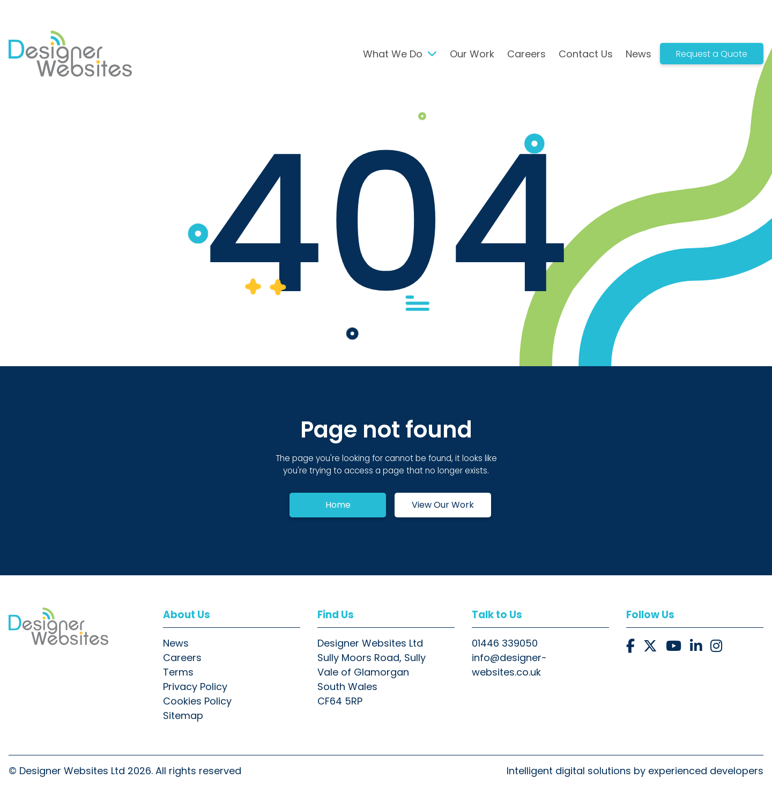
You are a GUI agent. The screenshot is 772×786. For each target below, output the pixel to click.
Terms (178, 672)
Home (338, 505)
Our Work (472, 54)
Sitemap (183, 715)
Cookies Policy (197, 701)
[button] (630, 646)
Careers (526, 54)
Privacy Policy (195, 686)
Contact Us (586, 54)
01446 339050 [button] (505, 643)
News (638, 54)
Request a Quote (711, 54)
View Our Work (443, 505)
